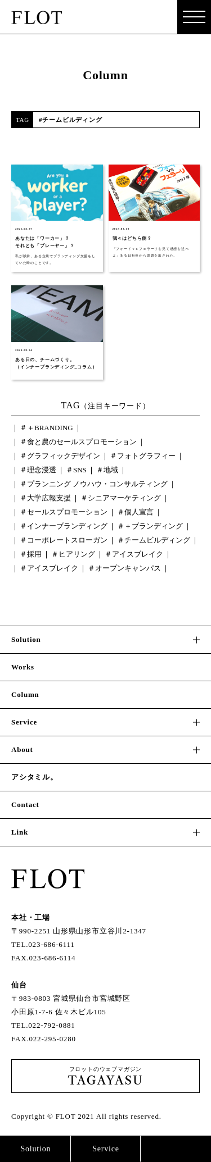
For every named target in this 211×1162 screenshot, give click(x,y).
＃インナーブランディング (63, 526)
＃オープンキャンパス (124, 568)
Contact (176, 1149)
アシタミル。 (34, 777)
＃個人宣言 (135, 512)
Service (105, 1149)
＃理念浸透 (38, 470)
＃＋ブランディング (150, 526)
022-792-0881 (51, 1025)
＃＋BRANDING (46, 427)
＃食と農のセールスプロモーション (78, 442)
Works (22, 667)
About (22, 749)
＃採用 (31, 554)
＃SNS (76, 470)
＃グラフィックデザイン (60, 456)
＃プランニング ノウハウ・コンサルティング (94, 484)
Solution (35, 1149)
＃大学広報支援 (45, 498)
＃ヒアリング (73, 554)
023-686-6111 (51, 944)
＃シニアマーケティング (120, 498)
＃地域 (107, 470)
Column (25, 694)
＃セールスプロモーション (63, 512)
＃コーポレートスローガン (63, 540)
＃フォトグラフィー (143, 456)
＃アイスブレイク (134, 554)
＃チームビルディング (153, 540)
